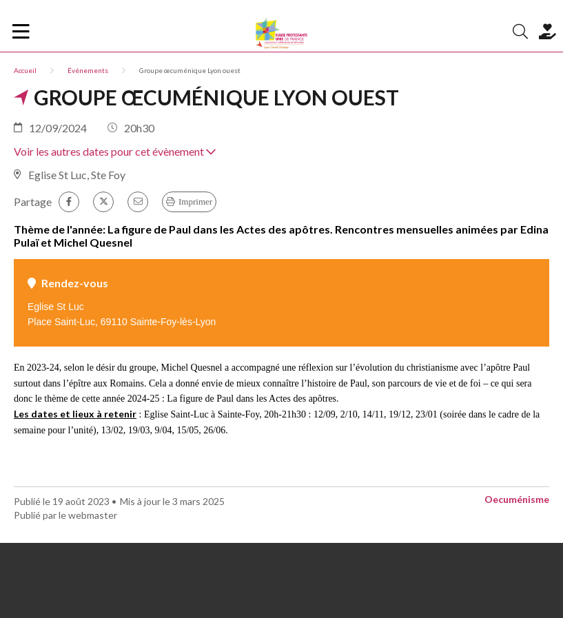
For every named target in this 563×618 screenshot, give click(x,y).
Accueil (25, 70)
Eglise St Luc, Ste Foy (76, 174)
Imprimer (195, 201)
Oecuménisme (516, 499)
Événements (88, 70)
